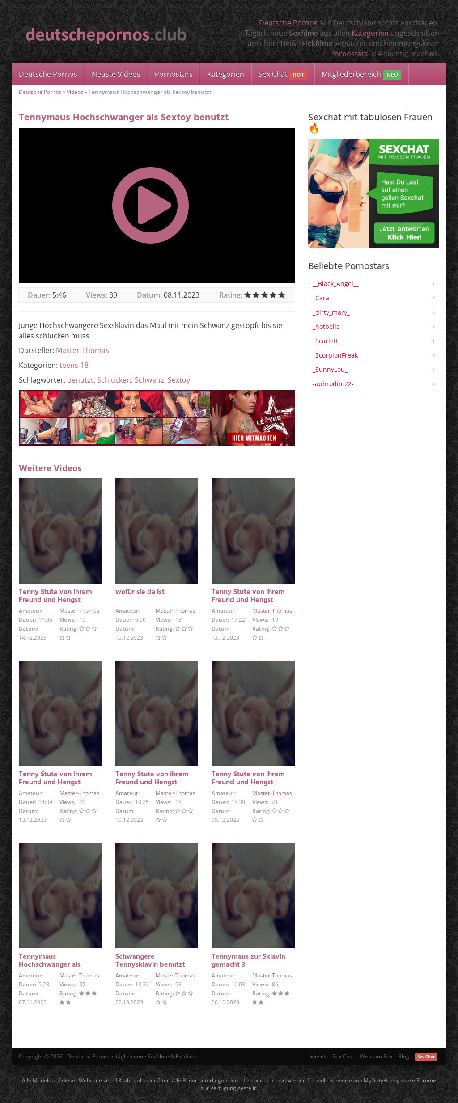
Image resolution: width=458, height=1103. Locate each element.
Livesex (317, 1056)
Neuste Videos (116, 74)
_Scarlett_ (327, 341)
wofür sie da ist (140, 592)
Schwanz (149, 380)
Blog (403, 1056)
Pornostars (349, 54)
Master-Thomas (82, 350)
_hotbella (326, 326)
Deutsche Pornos (288, 23)
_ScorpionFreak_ (336, 355)
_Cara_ (322, 298)
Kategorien (370, 33)
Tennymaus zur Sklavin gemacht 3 (248, 961)
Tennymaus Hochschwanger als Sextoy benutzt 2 (50, 965)
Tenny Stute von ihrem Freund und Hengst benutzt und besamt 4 (152, 782)
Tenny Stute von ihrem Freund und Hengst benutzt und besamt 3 (55, 600)
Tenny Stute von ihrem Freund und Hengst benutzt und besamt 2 (248, 600)
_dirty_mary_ (331, 312)
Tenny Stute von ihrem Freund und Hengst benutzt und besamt (248, 782)
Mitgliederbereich (361, 74)
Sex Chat (283, 74)
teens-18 (74, 365)
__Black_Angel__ (336, 283)
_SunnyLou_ (330, 369)
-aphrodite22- (333, 383)
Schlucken (114, 380)
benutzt (80, 380)
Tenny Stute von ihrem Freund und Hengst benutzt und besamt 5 (55, 782)
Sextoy (179, 380)
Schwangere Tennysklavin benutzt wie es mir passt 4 (150, 965)
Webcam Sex (376, 1056)
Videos (75, 92)
